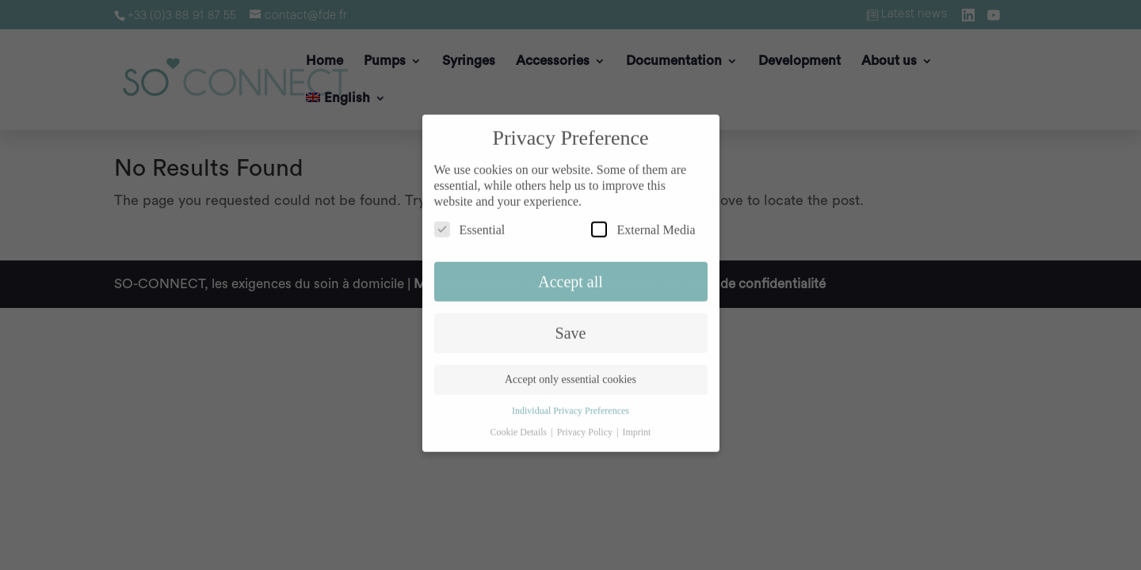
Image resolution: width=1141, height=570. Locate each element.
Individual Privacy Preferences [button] (570, 404)
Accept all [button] (570, 274)
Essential (470, 222)
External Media (643, 222)
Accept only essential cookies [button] (570, 373)
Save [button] (570, 326)
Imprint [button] (636, 425)
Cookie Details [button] (520, 425)
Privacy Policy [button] (586, 425)
